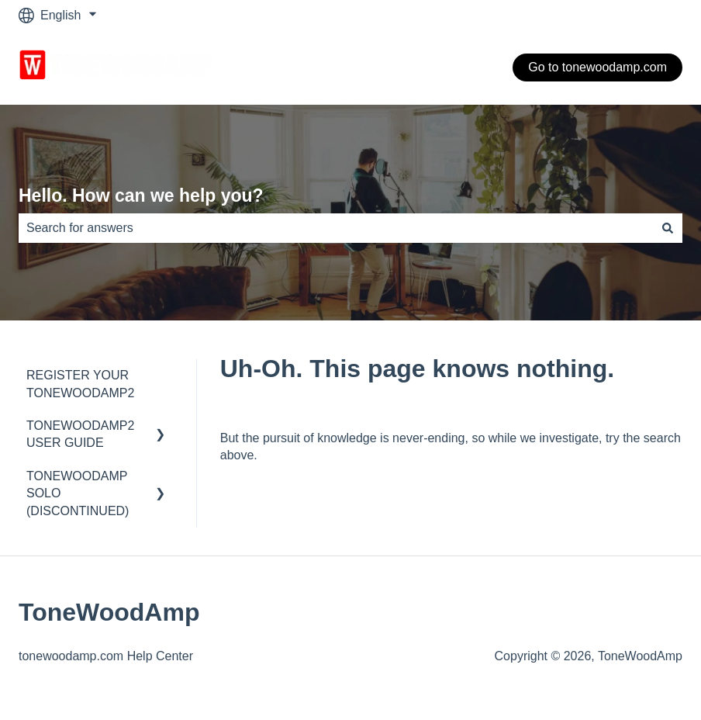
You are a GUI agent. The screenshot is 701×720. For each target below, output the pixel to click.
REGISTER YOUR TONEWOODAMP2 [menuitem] (80, 384)
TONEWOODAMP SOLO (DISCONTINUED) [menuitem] (77, 493)
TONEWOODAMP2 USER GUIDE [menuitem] (80, 434)
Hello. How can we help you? (141, 195)
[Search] (667, 228)
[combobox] (336, 228)
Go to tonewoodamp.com (597, 67)
